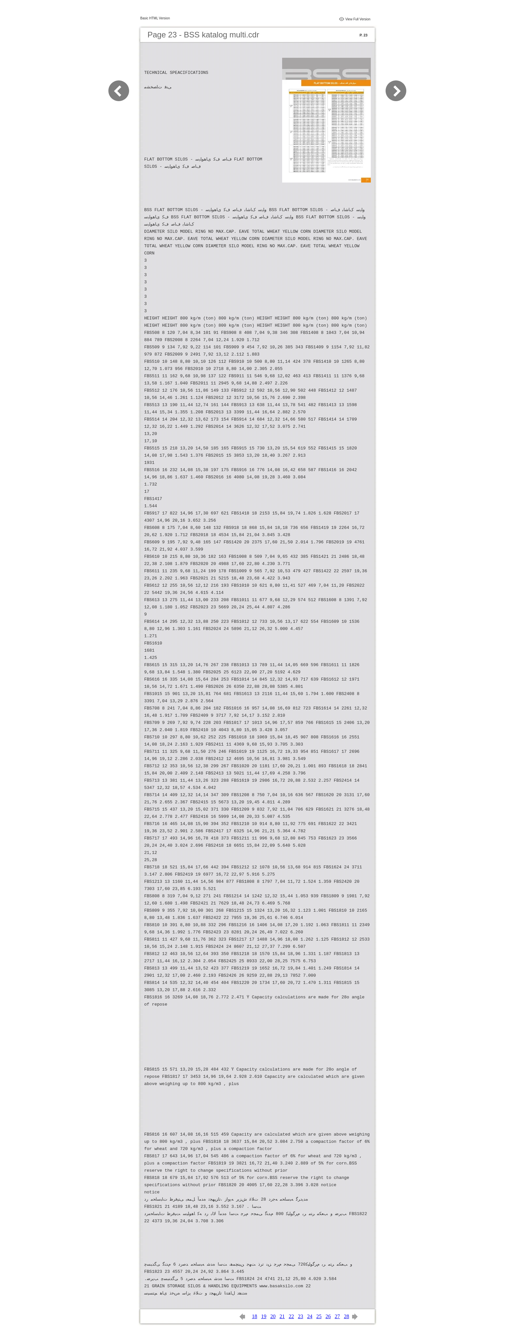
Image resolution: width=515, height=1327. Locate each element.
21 (282, 1316)
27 (337, 1316)
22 (291, 1316)
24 (309, 1316)
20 (273, 1316)
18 (254, 1316)
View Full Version (357, 19)
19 (263, 1316)
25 (319, 1316)
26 (328, 1316)
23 (300, 1316)
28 (346, 1316)
